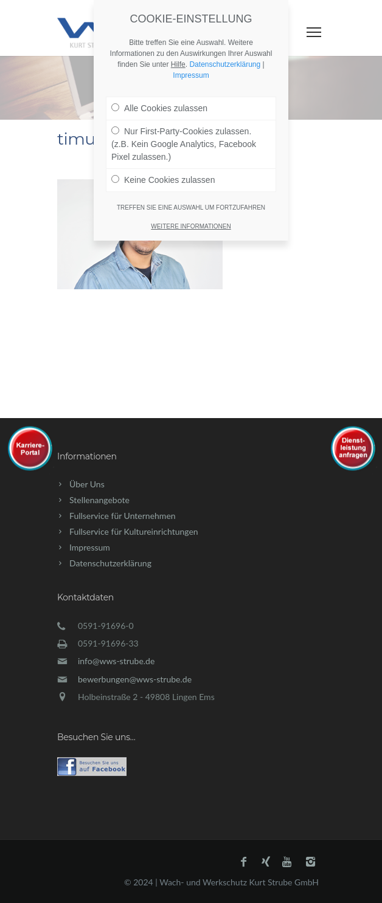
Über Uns (87, 484)
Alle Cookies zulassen (159, 92)
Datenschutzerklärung (110, 563)
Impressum (89, 547)
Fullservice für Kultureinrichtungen (133, 531)
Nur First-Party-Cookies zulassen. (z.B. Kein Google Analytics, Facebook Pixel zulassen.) (183, 127)
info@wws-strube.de (116, 661)
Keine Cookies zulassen (163, 163)
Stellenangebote (99, 500)
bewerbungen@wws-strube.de (135, 679)
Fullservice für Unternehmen (122, 515)
